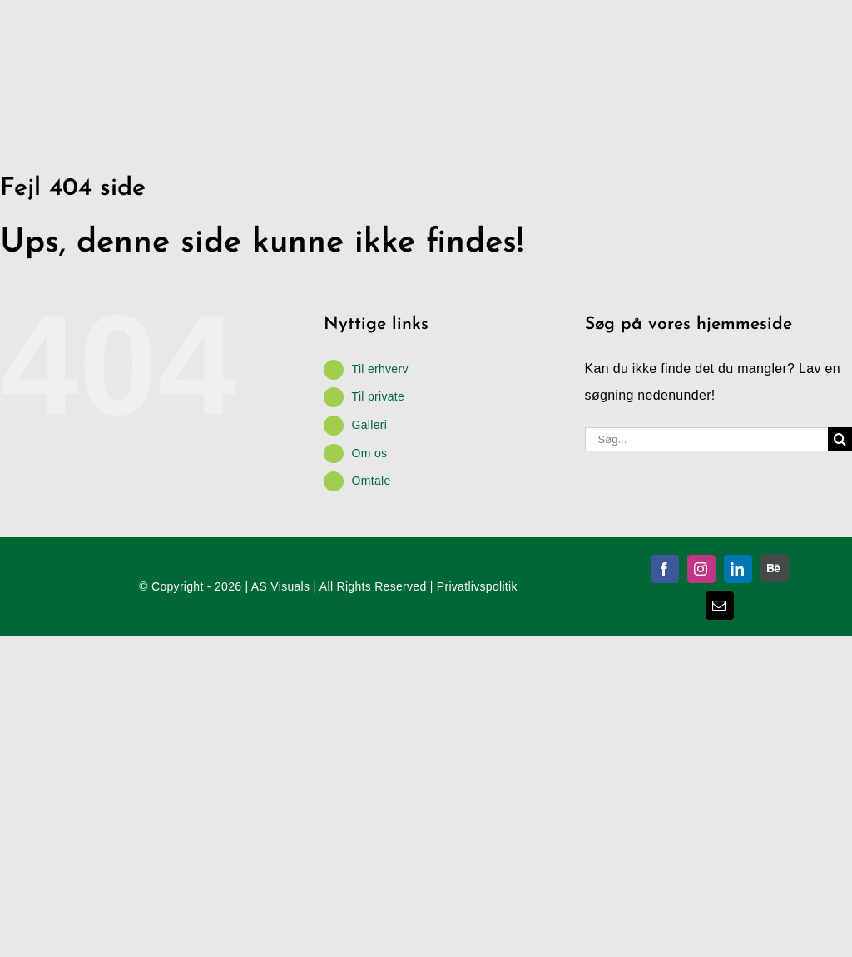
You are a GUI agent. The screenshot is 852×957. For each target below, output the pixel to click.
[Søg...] (706, 439)
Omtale (371, 480)
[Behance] (774, 568)
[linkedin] (738, 569)
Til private (378, 396)
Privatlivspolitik (477, 586)
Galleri (370, 424)
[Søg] (840, 439)
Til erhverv (380, 369)
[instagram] (701, 569)
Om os (370, 453)
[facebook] (665, 569)
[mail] (720, 605)
